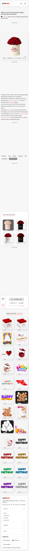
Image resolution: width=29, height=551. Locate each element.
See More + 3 (13, 158)
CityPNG (9, 110)
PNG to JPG (6, 520)
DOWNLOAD (16, 299)
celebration (4, 158)
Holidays (11, 102)
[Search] (21, 3)
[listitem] (6, 540)
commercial (12, 100)
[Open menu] (25, 3)
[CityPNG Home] (6, 4)
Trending (5, 518)
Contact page (23, 113)
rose (9, 156)
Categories (6, 515)
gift (25, 156)
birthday (4, 156)
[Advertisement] (14, 27)
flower (14, 156)
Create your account (6, 117)
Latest (5, 513)
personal (18, 100)
